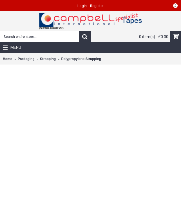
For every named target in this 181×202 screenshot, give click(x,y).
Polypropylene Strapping (81, 59)
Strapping (48, 59)
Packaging (26, 59)
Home (7, 59)
